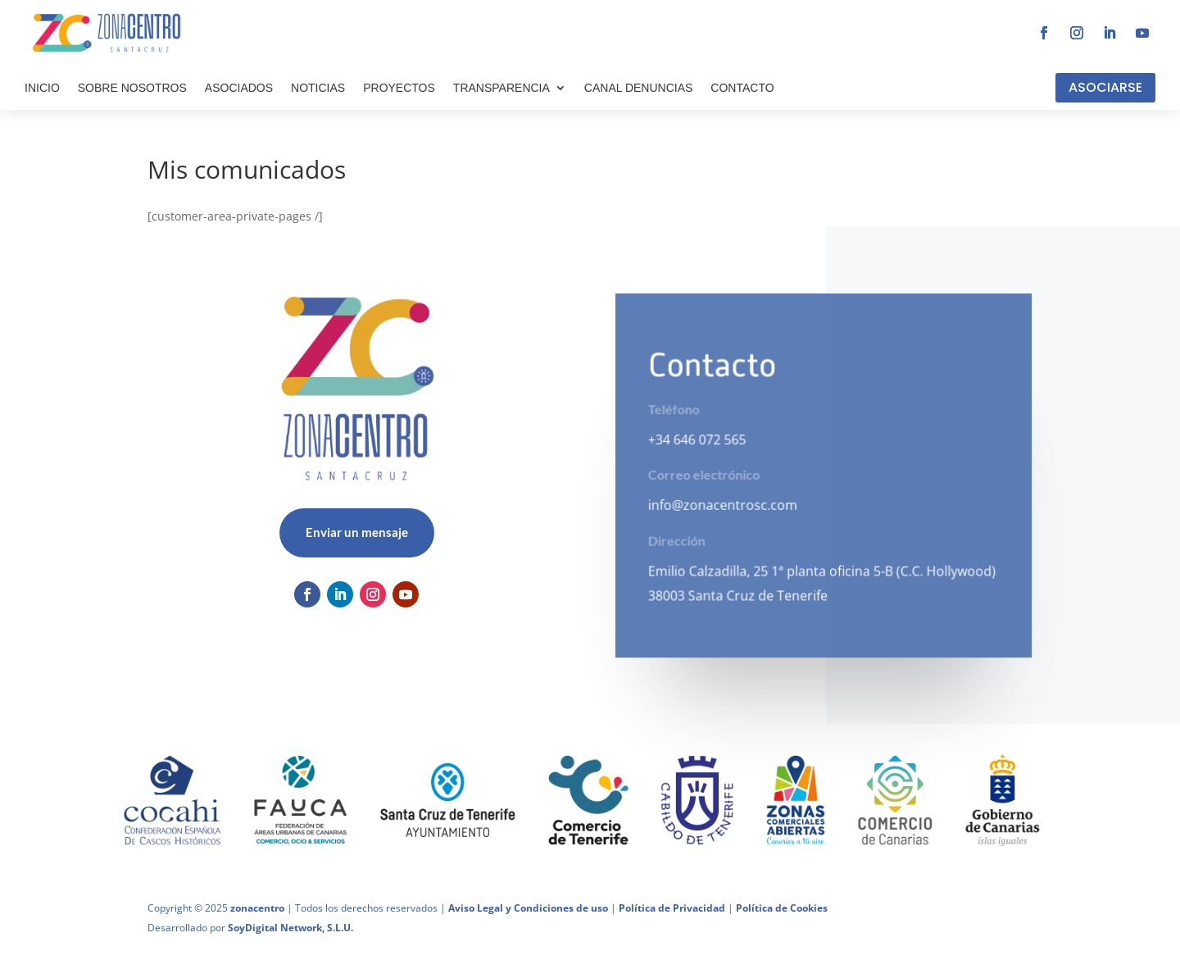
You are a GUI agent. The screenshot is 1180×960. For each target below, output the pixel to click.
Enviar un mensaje (357, 532)
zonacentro (257, 908)
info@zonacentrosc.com (722, 505)
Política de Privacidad (672, 908)
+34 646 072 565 (697, 439)
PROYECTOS (399, 87)
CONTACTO (742, 87)
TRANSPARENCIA (501, 87)
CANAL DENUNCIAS (638, 87)
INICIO (42, 87)
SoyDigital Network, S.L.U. (290, 928)
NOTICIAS (318, 87)
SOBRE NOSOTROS (132, 87)
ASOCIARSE (1105, 87)
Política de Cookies (782, 908)
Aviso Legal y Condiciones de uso (528, 908)
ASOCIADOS (239, 87)
